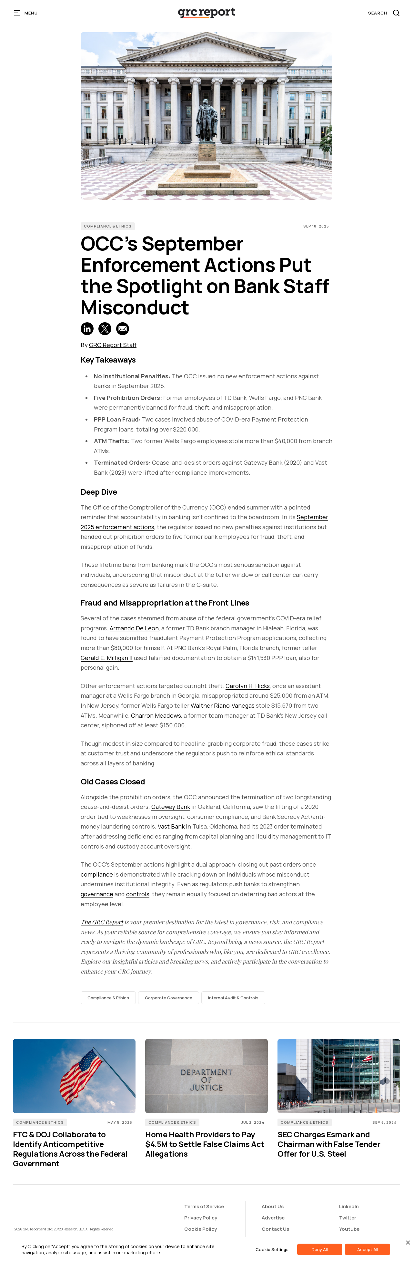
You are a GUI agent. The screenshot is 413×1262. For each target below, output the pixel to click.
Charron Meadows (156, 715)
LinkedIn (349, 1206)
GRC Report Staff (112, 345)
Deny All (320, 1249)
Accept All (367, 1249)
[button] (26, 13)
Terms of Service (204, 1206)
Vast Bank (171, 826)
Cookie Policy (200, 1229)
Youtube (349, 1229)
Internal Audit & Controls (233, 998)
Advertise (273, 1217)
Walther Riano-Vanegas (223, 705)
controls (137, 894)
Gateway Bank (170, 807)
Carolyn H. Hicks (248, 686)
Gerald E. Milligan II (107, 658)
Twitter (347, 1217)
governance (97, 894)
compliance (97, 874)
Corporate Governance (168, 998)
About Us (273, 1206)
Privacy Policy (200, 1217)
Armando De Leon (134, 628)
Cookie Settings (272, 1249)
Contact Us (275, 1229)
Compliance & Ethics (108, 226)
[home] (206, 13)
